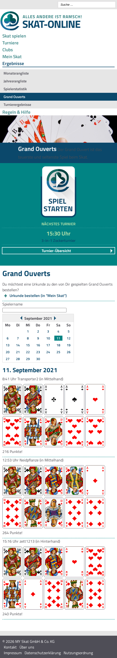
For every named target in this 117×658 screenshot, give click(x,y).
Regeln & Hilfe (16, 111)
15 (28, 345)
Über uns (27, 647)
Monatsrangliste (16, 73)
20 (8, 351)
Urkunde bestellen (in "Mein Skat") (38, 295)
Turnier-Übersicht (56, 251)
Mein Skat (12, 56)
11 (58, 338)
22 (28, 351)
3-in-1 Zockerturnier (58, 240)
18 (58, 345)
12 (69, 338)
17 (48, 345)
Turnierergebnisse (17, 104)
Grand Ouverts (14, 96)
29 (28, 358)
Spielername (12, 304)
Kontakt (10, 647)
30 (38, 358)
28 (18, 358)
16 (38, 345)
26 (69, 351)
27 (8, 358)
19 (69, 345)
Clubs (7, 49)
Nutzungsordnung (78, 653)
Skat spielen (14, 35)
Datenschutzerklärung (43, 653)
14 (18, 345)
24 (48, 351)
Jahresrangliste (15, 81)
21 (18, 351)
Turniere (10, 42)
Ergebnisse (13, 63)
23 (38, 351)
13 (8, 345)
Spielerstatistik (15, 89)
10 (48, 338)
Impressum (13, 653)
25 (58, 351)
